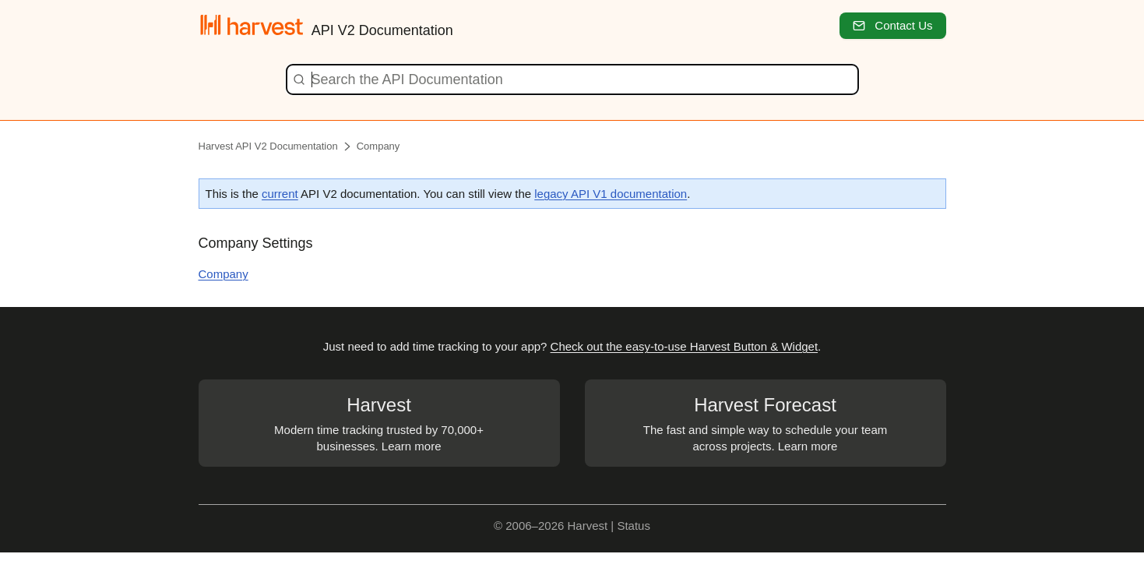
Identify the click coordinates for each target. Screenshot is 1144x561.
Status (633, 525)
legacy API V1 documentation (610, 193)
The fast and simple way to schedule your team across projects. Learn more (765, 422)
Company (378, 146)
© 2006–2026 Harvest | (555, 525)
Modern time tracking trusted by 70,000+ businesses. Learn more (379, 422)
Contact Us (892, 25)
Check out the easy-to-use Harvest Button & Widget (684, 346)
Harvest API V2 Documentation (268, 146)
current (280, 193)
